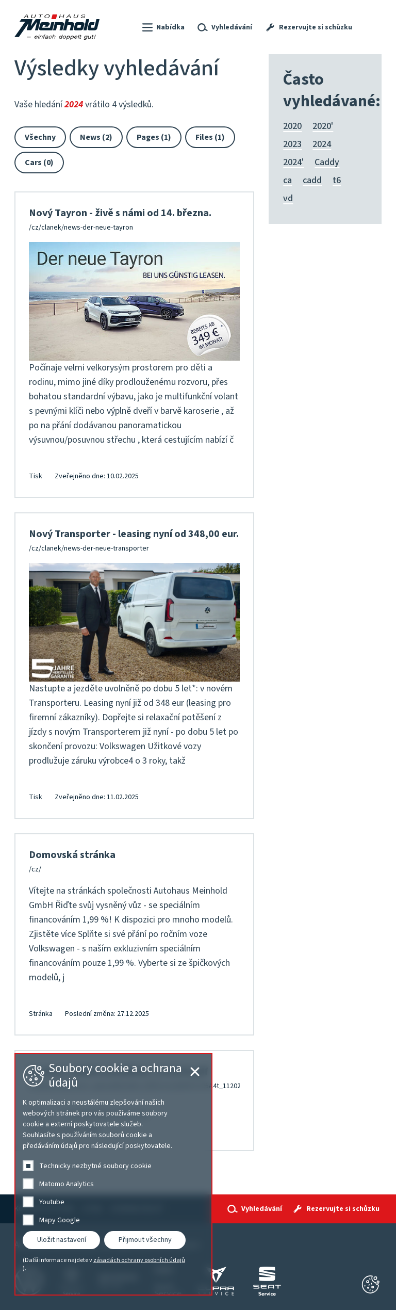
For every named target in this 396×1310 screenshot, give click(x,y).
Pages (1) (154, 137)
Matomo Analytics (66, 1184)
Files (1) (210, 137)
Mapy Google (59, 1220)
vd (288, 198)
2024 (321, 144)
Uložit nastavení (61, 1240)
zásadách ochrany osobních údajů (139, 1260)
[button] (162, 27)
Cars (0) (39, 162)
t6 (337, 180)
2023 (292, 144)
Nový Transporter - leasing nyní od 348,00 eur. (134, 534)
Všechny (40, 137)
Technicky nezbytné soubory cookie (95, 1166)
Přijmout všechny (145, 1240)
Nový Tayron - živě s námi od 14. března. (120, 213)
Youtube (51, 1202)
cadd (312, 180)
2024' (293, 162)
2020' (322, 126)
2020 (292, 126)
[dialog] (113, 1174)
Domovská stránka (72, 855)
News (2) (96, 137)
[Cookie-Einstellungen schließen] (370, 1284)
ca (287, 180)
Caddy (327, 162)
